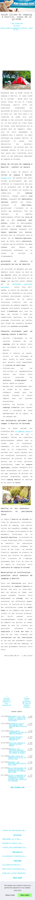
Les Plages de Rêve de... (12, 864)
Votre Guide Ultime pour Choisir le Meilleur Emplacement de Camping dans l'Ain (17, 770)
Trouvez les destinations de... (14, 830)
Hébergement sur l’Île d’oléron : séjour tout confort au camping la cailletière (17, 718)
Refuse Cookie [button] (10, 895)
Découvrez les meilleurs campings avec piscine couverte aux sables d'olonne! (17, 751)
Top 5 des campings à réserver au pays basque (17, 744)
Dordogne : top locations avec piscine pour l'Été (17, 763)
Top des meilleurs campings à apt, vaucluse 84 (6, 702)
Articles (16, 25)
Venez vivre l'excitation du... (14, 869)
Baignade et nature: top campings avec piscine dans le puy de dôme (18, 725)
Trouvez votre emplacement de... (14, 847)
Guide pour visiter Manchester (14, 873)
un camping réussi (23, 431)
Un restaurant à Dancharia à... (14, 856)
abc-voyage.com (17, 23)
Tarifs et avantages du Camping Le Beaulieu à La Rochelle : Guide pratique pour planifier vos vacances (17, 778)
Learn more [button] (17, 890)
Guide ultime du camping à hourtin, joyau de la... (16, 28)
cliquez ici (6, 178)
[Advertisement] (17, 49)
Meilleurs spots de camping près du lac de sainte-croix (17, 757)
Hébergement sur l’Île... (12, 839)
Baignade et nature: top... (12, 843)
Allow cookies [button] (24, 895)
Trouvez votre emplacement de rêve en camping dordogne (26, 703)
